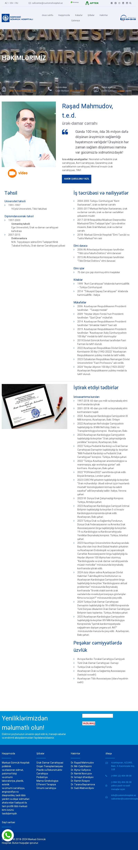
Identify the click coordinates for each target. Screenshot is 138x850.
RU (17, 2)
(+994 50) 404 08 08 (121, 782)
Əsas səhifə (47, 15)
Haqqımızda (64, 15)
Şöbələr (91, 15)
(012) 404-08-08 (77, 85)
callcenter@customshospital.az (46, 2)
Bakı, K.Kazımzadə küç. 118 (23, 85)
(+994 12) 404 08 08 (121, 775)
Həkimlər (104, 15)
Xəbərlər (78, 15)
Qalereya (75, 20)
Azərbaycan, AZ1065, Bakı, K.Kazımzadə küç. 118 (123, 766)
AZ (6, 2)
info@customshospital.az (123, 795)
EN (11, 2)
